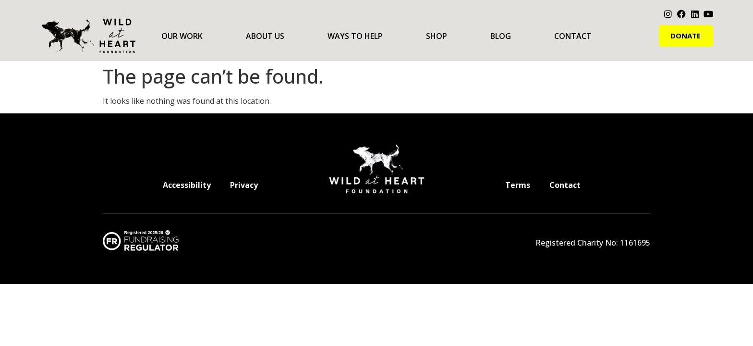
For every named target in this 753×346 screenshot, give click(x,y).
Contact (573, 36)
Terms (517, 185)
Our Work (182, 36)
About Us (265, 36)
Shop (436, 36)
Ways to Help (355, 36)
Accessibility (187, 185)
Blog (500, 36)
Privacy (244, 185)
